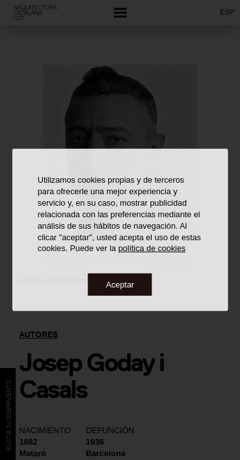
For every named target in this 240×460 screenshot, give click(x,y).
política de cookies (152, 248)
